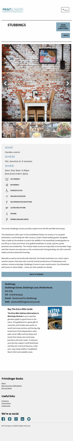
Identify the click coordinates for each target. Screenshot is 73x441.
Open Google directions (63, 27)
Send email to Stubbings (24, 298)
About (4, 383)
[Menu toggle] (65, 9)
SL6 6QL (9, 291)
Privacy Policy (6, 403)
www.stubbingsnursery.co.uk (25, 302)
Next (67, 83)
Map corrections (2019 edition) (12, 386)
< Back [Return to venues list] (65, 35)
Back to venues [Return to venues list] (36, 274)
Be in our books (7, 388)
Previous (5, 83)
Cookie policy (6, 406)
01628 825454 (16, 294)
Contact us (5, 401)
